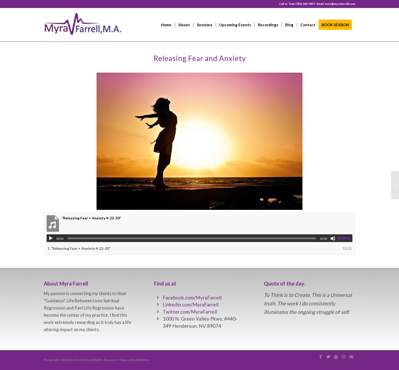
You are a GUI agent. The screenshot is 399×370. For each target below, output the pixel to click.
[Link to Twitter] (328, 356)
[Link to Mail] (351, 356)
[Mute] (332, 238)
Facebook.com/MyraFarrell (192, 297)
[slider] (192, 238)
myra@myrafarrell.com (340, 3)
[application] (199, 238)
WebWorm (143, 360)
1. (78, 248)
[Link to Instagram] (344, 356)
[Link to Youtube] (336, 356)
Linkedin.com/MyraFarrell (191, 304)
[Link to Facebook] (320, 356)
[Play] (50, 238)
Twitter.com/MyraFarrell (190, 312)
